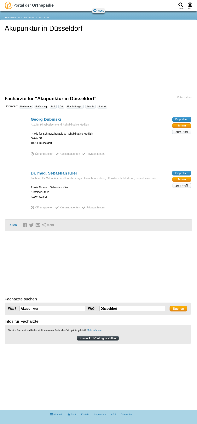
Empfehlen (181, 119)
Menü (98, 10)
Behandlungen (12, 17)
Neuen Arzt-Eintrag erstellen (98, 338)
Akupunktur (28, 17)
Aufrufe (90, 106)
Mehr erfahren (94, 330)
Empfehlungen (74, 106)
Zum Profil (182, 131)
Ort (61, 106)
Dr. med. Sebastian (54, 173)
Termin (182, 125)
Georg (46, 119)
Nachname (26, 106)
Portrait (102, 106)
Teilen (12, 225)
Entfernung (41, 106)
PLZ (53, 106)
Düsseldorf (43, 17)
